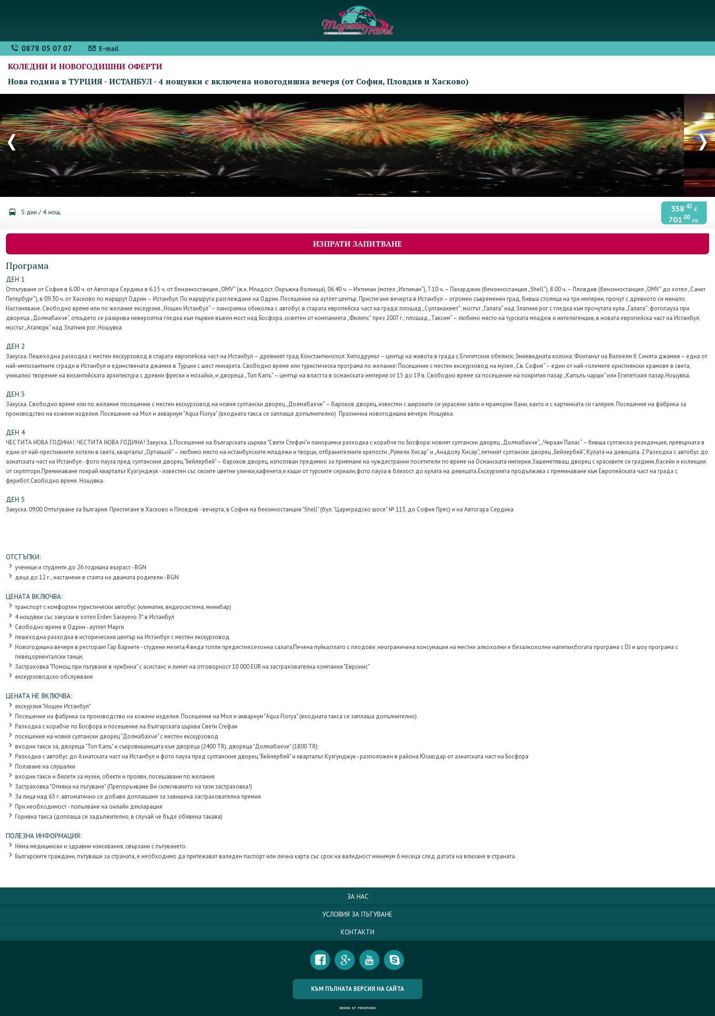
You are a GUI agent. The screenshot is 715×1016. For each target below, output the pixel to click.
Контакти (357, 932)
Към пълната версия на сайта (357, 989)
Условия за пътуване (357, 914)
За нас (357, 896)
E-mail (109, 48)
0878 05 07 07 (46, 48)
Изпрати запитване (357, 243)
